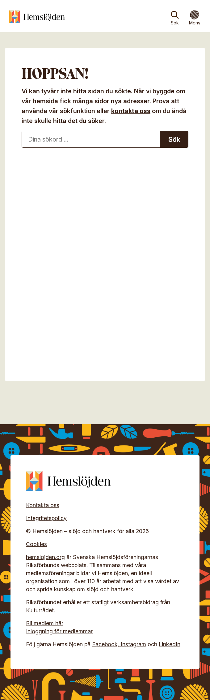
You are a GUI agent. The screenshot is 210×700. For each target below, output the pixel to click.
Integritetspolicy (46, 518)
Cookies (36, 544)
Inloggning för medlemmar (59, 631)
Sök (175, 22)
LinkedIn (169, 644)
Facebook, (106, 644)
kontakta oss (130, 111)
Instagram (133, 644)
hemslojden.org (45, 557)
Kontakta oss (42, 505)
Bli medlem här (44, 623)
